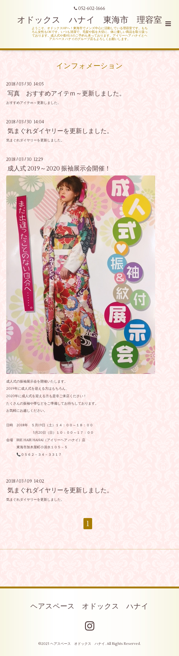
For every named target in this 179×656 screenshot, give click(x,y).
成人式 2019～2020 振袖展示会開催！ (59, 168)
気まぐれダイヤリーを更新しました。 (60, 131)
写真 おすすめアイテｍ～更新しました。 (66, 93)
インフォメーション (89, 66)
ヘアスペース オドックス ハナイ (89, 606)
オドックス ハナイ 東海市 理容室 (89, 20)
